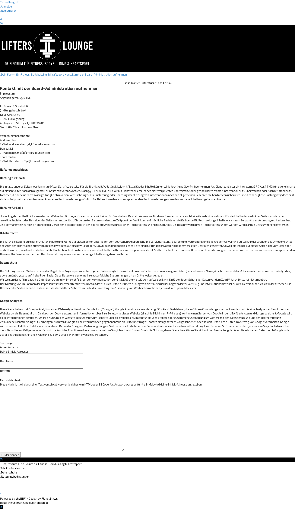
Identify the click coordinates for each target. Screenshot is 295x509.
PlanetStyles (49, 498)
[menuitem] (6, 6)
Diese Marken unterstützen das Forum (147, 83)
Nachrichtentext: (10, 380)
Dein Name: (7, 361)
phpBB (20, 498)
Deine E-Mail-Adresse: (14, 351)
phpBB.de (43, 502)
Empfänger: (7, 343)
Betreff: (5, 370)
